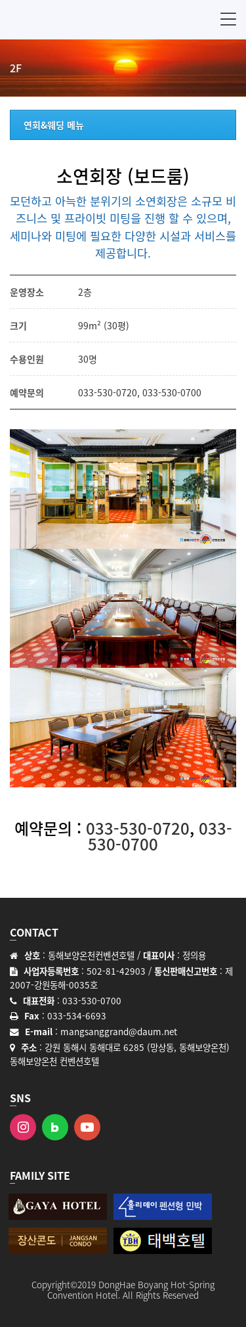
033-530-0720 (107, 392)
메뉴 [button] (228, 18)
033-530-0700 (171, 392)
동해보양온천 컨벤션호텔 (72, 19)
